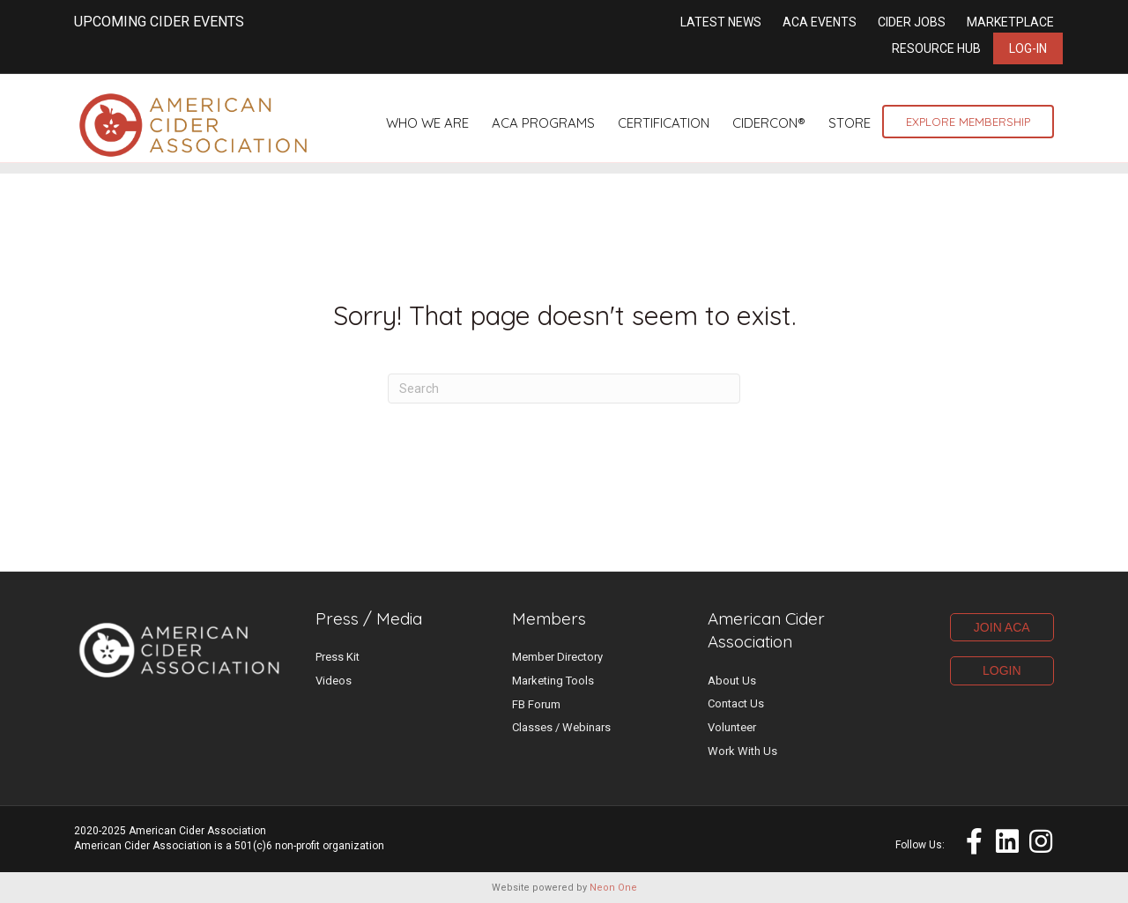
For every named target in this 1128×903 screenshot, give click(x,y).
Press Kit (337, 656)
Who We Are (427, 123)
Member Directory (557, 656)
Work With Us (742, 751)
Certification (663, 123)
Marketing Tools (553, 680)
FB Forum (536, 704)
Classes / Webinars (561, 727)
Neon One (613, 887)
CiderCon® (768, 123)
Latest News (720, 22)
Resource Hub (936, 48)
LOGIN (1002, 670)
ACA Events (820, 22)
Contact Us (736, 703)
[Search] (564, 388)
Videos (333, 680)
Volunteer (732, 727)
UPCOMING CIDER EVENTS (159, 21)
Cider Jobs (912, 22)
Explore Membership (968, 122)
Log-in (1028, 48)
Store (849, 123)
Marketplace (1010, 22)
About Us (732, 680)
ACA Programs (543, 123)
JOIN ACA (1002, 627)
